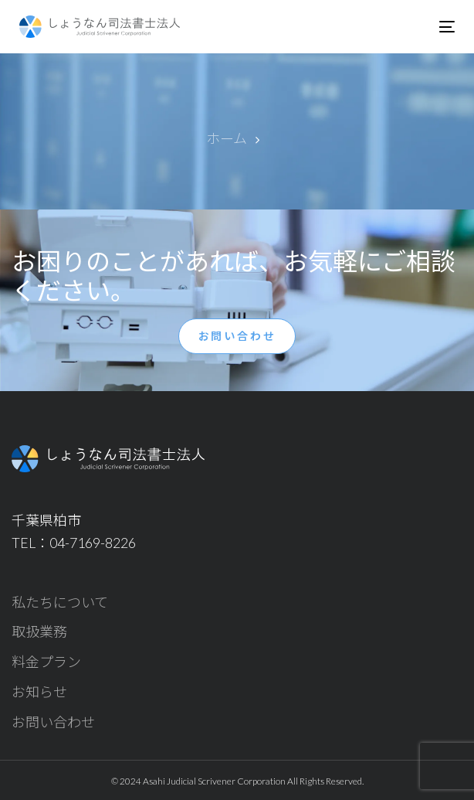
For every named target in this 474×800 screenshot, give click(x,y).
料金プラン (46, 661)
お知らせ (39, 691)
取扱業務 (39, 631)
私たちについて (60, 602)
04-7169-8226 (92, 542)
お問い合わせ (53, 721)
